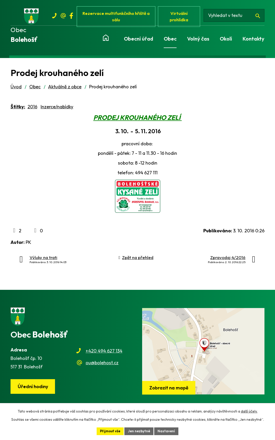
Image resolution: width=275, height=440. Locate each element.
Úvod (16, 89)
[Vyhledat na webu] (235, 17)
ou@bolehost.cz (102, 365)
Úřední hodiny (34, 389)
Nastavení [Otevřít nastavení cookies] (168, 430)
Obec (35, 89)
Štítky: (18, 109)
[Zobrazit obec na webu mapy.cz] (203, 353)
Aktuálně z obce (64, 89)
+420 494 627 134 (104, 353)
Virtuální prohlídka (181, 17)
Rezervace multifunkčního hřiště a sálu (117, 17)
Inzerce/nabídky (57, 109)
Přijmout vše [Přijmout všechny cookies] (109, 430)
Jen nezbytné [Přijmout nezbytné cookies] (139, 430)
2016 (32, 109)
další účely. (249, 410)
